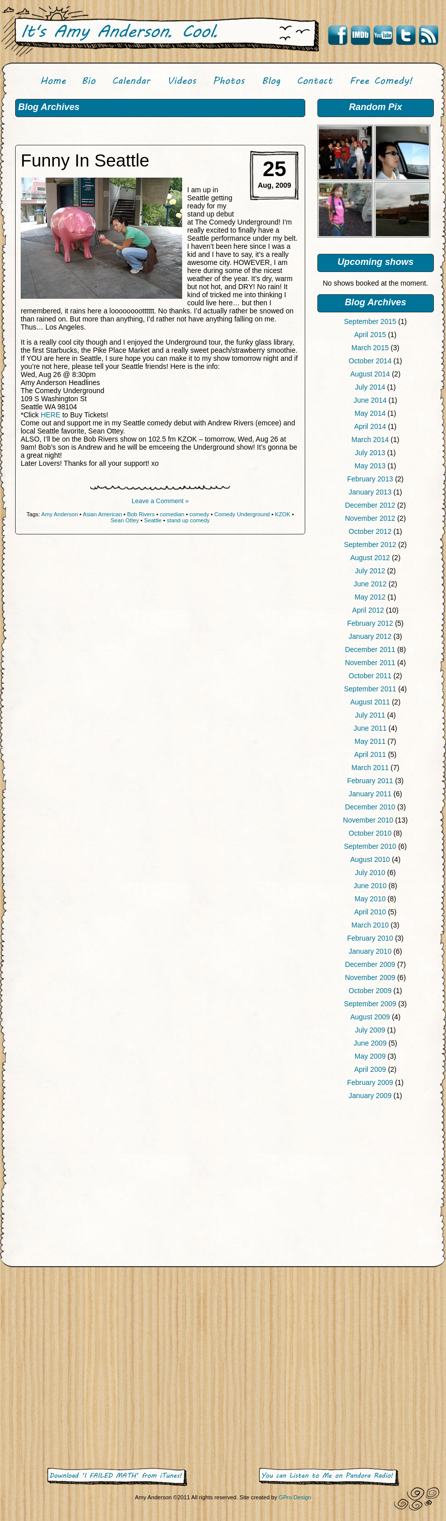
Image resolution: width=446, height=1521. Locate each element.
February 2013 (370, 479)
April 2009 (370, 1069)
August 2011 (370, 702)
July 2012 (370, 571)
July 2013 (370, 453)
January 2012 (370, 636)
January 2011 (370, 794)
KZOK (282, 514)
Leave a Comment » (160, 501)
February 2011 (370, 781)
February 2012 (370, 623)
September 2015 (370, 321)
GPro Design (294, 1497)
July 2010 (370, 872)
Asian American (102, 514)
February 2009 (370, 1082)
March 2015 (370, 348)
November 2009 (370, 977)
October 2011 (370, 676)
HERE (51, 415)
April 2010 (370, 912)
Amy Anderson (59, 514)
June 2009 (370, 1043)
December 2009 (370, 964)
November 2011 (370, 663)
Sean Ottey (124, 520)
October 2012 (370, 531)
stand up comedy (187, 520)
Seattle (152, 520)
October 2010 (370, 833)
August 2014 (370, 374)
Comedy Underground (242, 514)
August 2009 (370, 1017)
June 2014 (370, 400)
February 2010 (370, 938)
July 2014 (370, 387)
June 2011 (370, 728)
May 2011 (370, 741)
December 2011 (370, 649)
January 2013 (370, 492)
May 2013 (370, 466)
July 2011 (370, 715)
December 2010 (370, 807)
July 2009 (370, 1030)
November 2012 (370, 518)
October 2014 (370, 361)
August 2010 (370, 859)
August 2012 (370, 558)
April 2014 (370, 426)
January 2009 (370, 1096)
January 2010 (370, 951)
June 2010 (370, 886)
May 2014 (370, 413)
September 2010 (370, 846)
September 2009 (370, 1004)
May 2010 (370, 899)
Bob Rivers (141, 514)
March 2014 (370, 440)
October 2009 (370, 991)
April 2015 (370, 335)
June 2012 (370, 584)
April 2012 (368, 610)
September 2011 (370, 689)
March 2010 (370, 925)
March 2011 (370, 768)
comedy (199, 514)
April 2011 (370, 754)
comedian (172, 514)
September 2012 (370, 544)
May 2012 (370, 597)
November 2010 (368, 820)
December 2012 (370, 505)
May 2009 (370, 1056)
